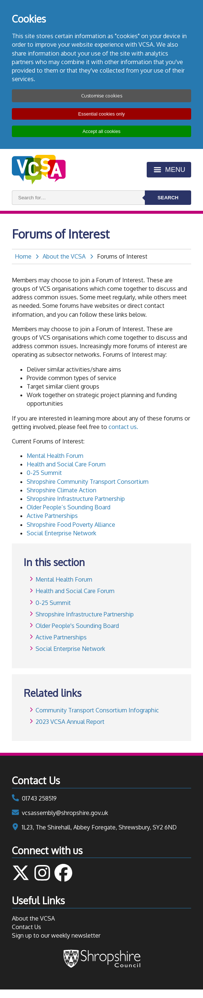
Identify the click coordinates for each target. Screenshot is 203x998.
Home (23, 256)
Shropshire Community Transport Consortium (88, 481)
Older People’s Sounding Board (68, 507)
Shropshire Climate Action (61, 490)
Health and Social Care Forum (66, 464)
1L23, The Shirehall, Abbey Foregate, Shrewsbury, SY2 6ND (99, 827)
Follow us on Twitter (21, 873)
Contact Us (26, 927)
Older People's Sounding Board (77, 625)
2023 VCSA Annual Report (70, 721)
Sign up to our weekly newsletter (56, 935)
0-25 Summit (44, 472)
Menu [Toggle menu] (175, 169)
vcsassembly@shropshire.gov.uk (65, 812)
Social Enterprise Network (61, 533)
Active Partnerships (52, 515)
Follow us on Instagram (42, 873)
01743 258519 (39, 798)
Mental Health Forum (55, 455)
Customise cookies (101, 96)
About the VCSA (64, 256)
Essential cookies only (101, 114)
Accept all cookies (101, 131)
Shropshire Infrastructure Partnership (76, 498)
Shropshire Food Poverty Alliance (71, 524)
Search (167, 197)
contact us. (123, 426)
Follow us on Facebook (63, 873)
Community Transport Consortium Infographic (97, 710)
